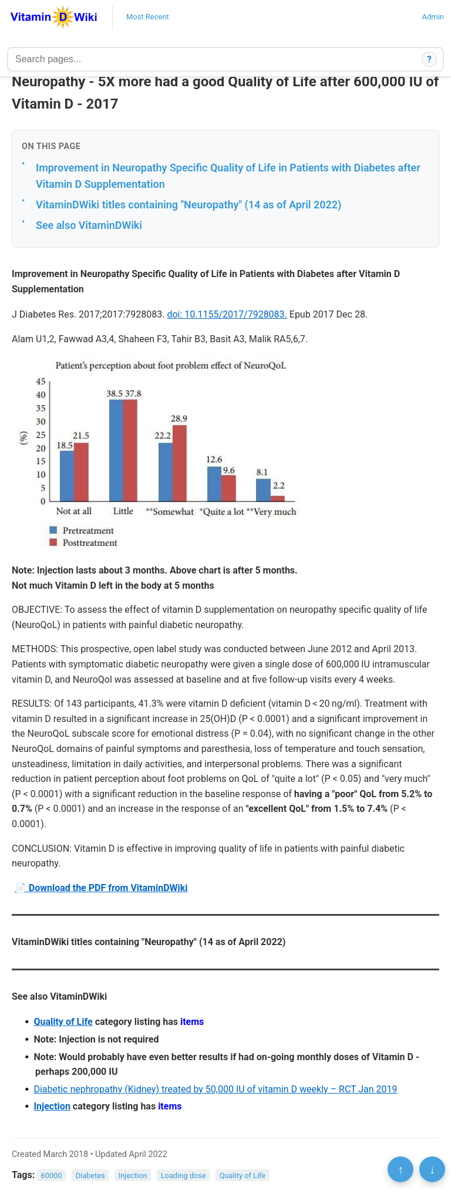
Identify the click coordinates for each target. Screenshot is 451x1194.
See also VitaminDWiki (89, 225)
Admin (433, 16)
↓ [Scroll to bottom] (432, 1169)
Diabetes (90, 1175)
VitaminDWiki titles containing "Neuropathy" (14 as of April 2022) (188, 204)
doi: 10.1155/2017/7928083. (227, 314)
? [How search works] (430, 59)
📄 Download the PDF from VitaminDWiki (101, 887)
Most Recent (147, 16)
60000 (51, 1175)
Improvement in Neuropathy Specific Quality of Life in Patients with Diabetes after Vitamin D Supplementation (228, 176)
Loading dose (183, 1175)
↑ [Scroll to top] (400, 1169)
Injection (51, 1106)
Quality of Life (62, 1021)
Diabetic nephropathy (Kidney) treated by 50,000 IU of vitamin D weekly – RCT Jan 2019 (215, 1089)
